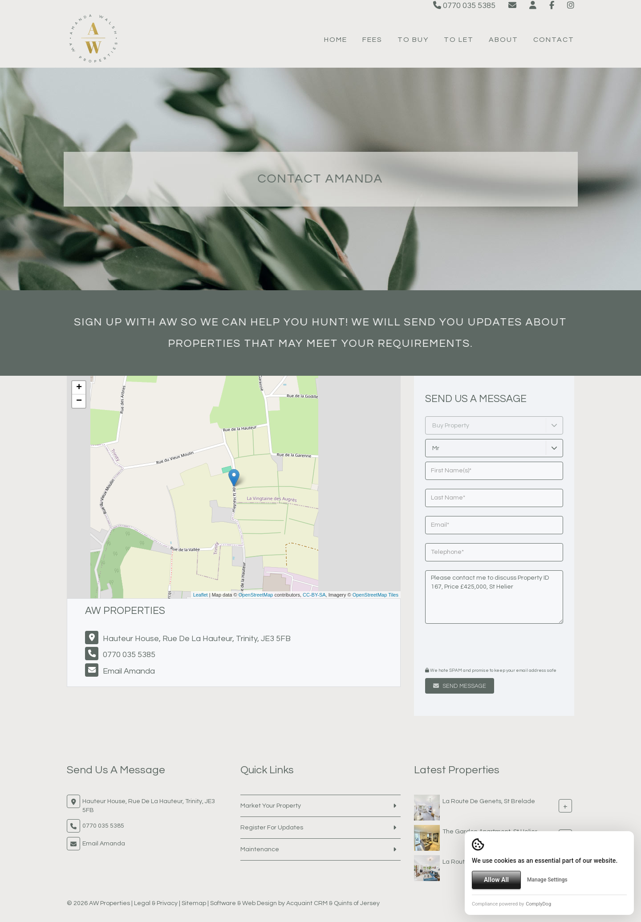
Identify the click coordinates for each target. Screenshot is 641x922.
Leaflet (200, 594)
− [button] (79, 401)
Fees (372, 39)
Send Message (459, 686)
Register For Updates (271, 828)
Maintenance (259, 849)
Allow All (496, 879)
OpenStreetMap (256, 594)
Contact (553, 39)
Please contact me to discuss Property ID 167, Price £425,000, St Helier (494, 597)
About (503, 39)
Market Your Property (270, 806)
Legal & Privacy (156, 903)
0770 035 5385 (464, 5)
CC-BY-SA (314, 594)
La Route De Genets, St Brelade (488, 801)
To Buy (413, 39)
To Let (459, 39)
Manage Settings (547, 880)
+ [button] (79, 387)
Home (335, 39)
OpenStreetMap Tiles (375, 594)
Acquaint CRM (307, 903)
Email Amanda (129, 671)
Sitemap (194, 903)
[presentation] (479, 646)
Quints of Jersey (357, 903)
